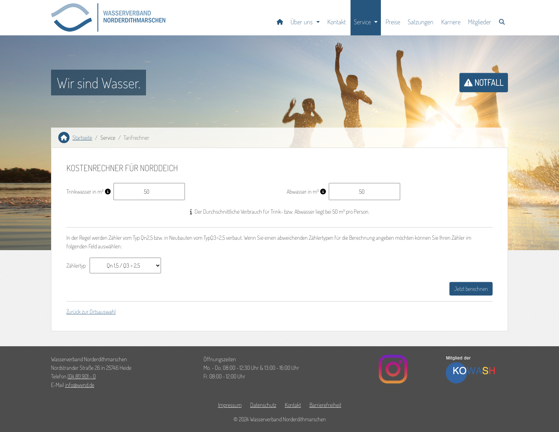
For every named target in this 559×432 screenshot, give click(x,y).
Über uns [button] (302, 22)
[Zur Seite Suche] (502, 17)
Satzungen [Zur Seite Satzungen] (420, 22)
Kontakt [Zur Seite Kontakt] (336, 22)
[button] (108, 17)
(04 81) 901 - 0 (81, 376)
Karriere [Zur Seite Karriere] (450, 22)
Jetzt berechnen (471, 288)
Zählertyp (76, 265)
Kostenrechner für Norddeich (122, 168)
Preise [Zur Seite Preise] (393, 22)
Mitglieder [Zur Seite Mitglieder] (479, 22)
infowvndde (79, 384)
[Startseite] (279, 17)
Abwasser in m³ (303, 191)
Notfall (483, 82)
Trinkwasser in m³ (85, 191)
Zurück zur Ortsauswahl (91, 311)
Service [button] (362, 22)
